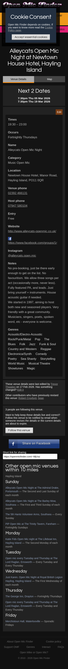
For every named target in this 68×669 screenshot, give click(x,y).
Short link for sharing (14, 452)
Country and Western (22, 349)
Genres (30, 647)
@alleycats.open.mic (22, 255)
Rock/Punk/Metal (19, 339)
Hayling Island (13, 476)
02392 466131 (17, 193)
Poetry (12, 359)
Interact (46, 647)
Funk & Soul (47, 344)
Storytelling (47, 359)
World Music (16, 363)
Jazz (32, 344)
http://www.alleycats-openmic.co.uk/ (32, 231)
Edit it (20, 389)
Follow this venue (19, 430)
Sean (41, 398)
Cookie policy (53, 641)
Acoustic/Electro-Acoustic (25, 334)
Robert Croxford (27, 398)
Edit (59, 112)
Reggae (46, 349)
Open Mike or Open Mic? (34, 652)
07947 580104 (17, 205)
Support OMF (11, 647)
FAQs (61, 647)
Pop (37, 339)
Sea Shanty (28, 359)
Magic (31, 368)
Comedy (41, 354)
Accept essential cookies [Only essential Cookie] (31, 37)
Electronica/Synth (20, 354)
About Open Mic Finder (20, 641)
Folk (22, 344)
